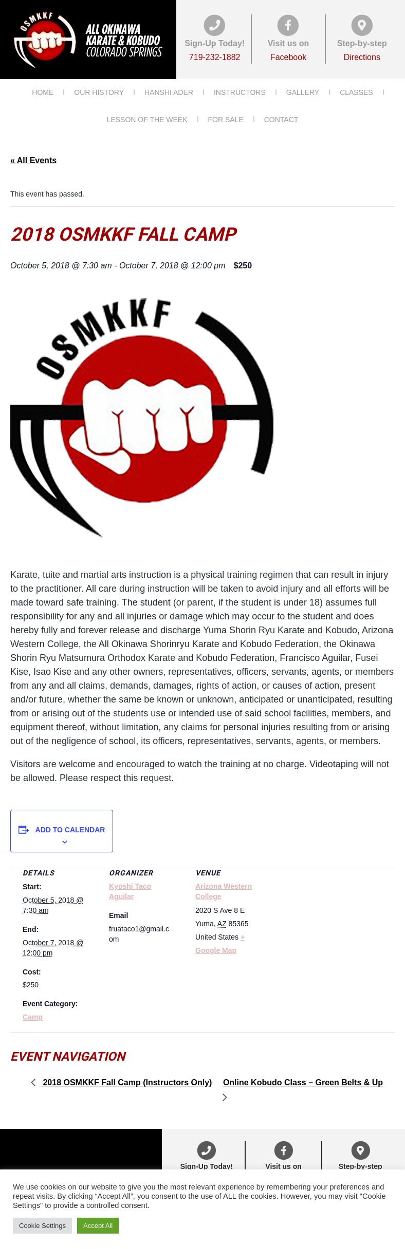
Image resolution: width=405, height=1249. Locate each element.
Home (42, 92)
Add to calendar (70, 829)
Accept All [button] (98, 1226)
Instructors (240, 92)
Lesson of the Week (147, 119)
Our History (99, 92)
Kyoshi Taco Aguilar (130, 891)
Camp (33, 1016)
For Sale (226, 119)
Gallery (302, 92)
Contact (281, 119)
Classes (356, 92)
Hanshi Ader (168, 92)
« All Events (33, 159)
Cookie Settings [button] (42, 1226)
